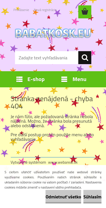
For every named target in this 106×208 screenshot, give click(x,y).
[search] (84, 57)
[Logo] (53, 33)
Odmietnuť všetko (63, 196)
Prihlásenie (21, 9)
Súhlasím (92, 196)
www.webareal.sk (63, 162)
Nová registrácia (45, 9)
